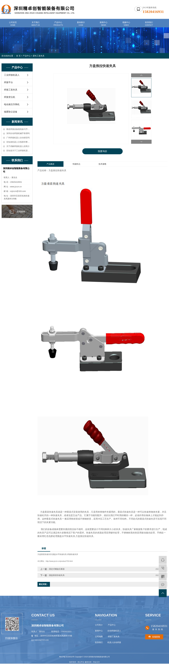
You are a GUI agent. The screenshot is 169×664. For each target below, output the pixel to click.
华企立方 (96, 662)
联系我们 (99, 643)
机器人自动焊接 (114, 643)
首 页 (18, 56)
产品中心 (27, 56)
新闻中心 (99, 631)
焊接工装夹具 (10, 90)
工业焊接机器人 (12, 75)
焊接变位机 (9, 97)
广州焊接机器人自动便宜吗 (18, 138)
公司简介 (99, 625)
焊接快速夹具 (72, 555)
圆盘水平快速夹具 (59, 555)
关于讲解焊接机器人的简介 (18, 146)
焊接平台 (8, 82)
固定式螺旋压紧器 (57, 569)
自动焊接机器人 (114, 631)
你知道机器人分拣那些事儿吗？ (18, 142)
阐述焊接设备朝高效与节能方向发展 (18, 129)
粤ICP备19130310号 (66, 657)
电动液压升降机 (12, 104)
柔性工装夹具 (38, 56)
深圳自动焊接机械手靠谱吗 (18, 133)
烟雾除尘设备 (10, 112)
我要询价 (102, 151)
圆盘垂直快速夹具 (57, 575)
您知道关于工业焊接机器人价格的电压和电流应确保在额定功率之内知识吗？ (18, 150)
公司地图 (99, 637)
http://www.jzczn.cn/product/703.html (59, 561)
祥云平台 (81, 662)
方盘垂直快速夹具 (44, 555)
